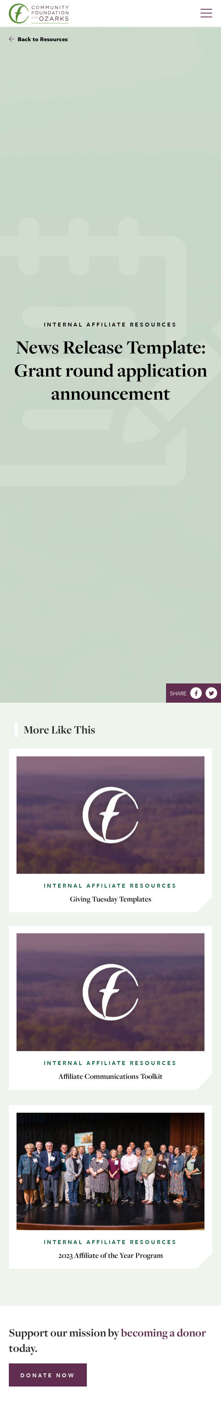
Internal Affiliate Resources (110, 324)
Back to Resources (38, 39)
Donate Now (47, 1375)
